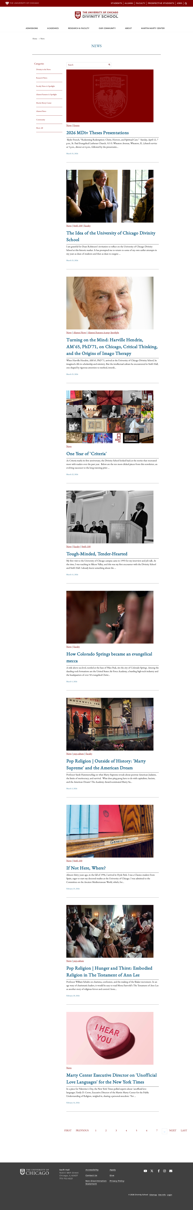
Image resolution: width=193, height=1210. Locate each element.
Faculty (140, 3)
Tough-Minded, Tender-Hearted (96, 554)
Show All (39, 128)
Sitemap (153, 1195)
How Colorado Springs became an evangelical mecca (109, 657)
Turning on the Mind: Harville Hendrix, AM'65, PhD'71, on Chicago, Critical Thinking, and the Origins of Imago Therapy (112, 346)
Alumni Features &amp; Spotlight (103, 332)
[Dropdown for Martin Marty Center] (164, 27)
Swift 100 (77, 225)
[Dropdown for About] (131, 27)
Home (35, 38)
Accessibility (92, 1170)
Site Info (162, 1195)
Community (40, 119)
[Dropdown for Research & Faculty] (89, 27)
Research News (41, 78)
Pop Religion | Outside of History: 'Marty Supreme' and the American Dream (106, 764)
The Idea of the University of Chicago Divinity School (110, 236)
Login (169, 1195)
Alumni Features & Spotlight (46, 94)
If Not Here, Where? (86, 868)
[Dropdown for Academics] (58, 27)
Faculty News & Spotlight (45, 86)
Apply (113, 1170)
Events (76, 125)
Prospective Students (161, 3)
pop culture (78, 753)
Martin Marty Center (153, 28)
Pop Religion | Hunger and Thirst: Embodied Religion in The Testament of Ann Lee (109, 971)
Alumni (129, 3)
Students (116, 3)
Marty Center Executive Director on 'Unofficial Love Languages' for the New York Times (111, 1078)
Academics (53, 28)
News (69, 125)
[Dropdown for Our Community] (115, 27)
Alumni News (41, 111)
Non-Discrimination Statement (96, 1182)
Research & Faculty (78, 28)
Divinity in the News (43, 69)
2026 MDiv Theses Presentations (97, 133)
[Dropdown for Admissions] (37, 27)
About (128, 28)
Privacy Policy (117, 1181)
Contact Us (91, 1175)
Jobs (179, 3)
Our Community (107, 28)
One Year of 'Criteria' (86, 453)
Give (112, 1175)
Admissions (32, 28)
